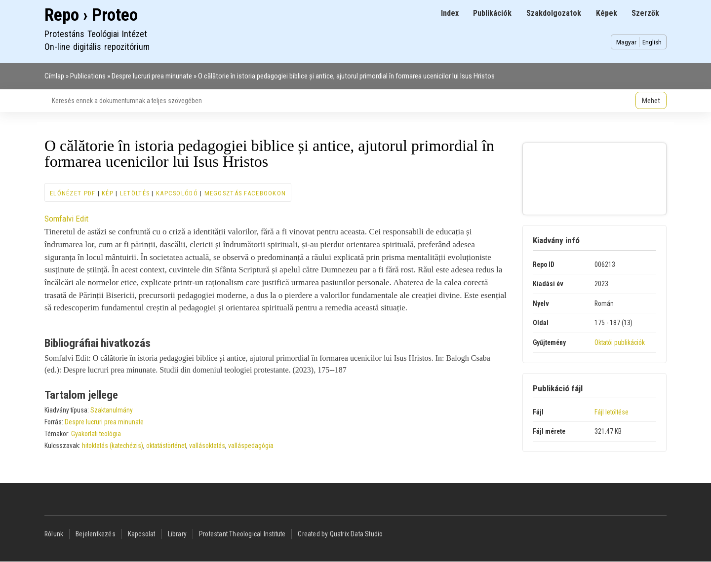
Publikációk (492, 13)
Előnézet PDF (72, 193)
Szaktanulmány (111, 410)
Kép (108, 193)
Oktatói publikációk (619, 342)
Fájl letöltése (611, 412)
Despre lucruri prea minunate (152, 76)
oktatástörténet (166, 446)
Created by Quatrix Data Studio (340, 534)
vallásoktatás (207, 446)
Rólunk (53, 534)
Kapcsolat (142, 534)
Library (177, 534)
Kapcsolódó (177, 193)
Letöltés (135, 193)
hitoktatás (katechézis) (112, 446)
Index (450, 13)
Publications (88, 76)
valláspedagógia (251, 446)
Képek (606, 13)
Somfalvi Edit (66, 219)
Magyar (626, 42)
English (652, 42)
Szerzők (645, 13)
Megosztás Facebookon (245, 193)
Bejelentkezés (96, 534)
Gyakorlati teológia (96, 434)
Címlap (54, 76)
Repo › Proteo (91, 15)
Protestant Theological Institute (242, 534)
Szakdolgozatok (553, 13)
